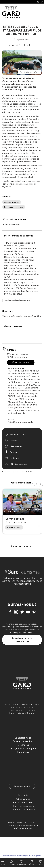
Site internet (16, 446)
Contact (33, 822)
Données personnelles (22, 828)
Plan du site (13, 825)
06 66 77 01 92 (18, 434)
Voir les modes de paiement (17, 300)
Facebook (14, 452)
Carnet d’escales (15, 518)
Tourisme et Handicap (17, 822)
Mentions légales (28, 825)
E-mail (13, 440)
